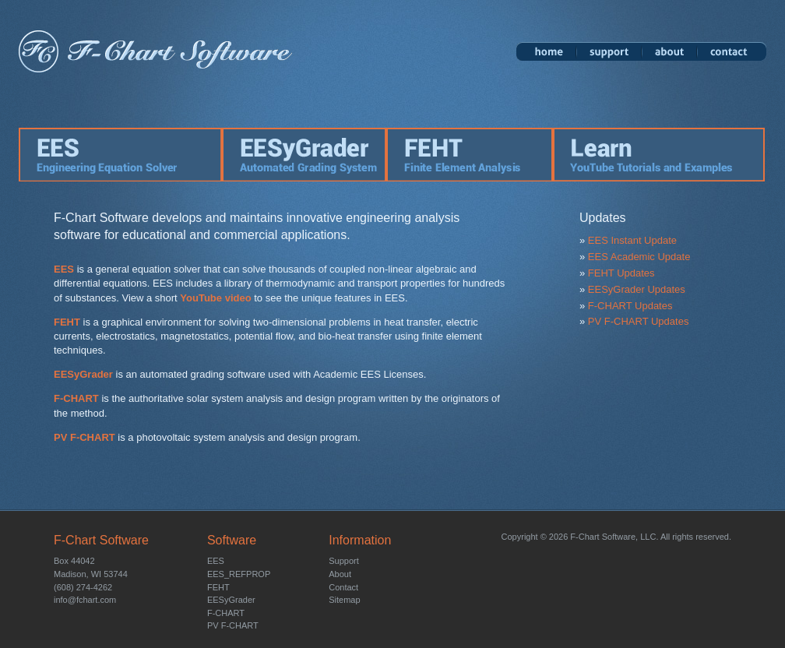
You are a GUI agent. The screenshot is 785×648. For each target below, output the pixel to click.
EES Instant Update (632, 240)
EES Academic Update (639, 256)
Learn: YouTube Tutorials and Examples (659, 154)
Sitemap (344, 599)
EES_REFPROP (238, 574)
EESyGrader (83, 374)
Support (609, 51)
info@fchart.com (85, 599)
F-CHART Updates (630, 306)
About (669, 51)
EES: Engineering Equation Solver (120, 154)
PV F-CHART (84, 437)
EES (64, 269)
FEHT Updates (621, 273)
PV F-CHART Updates (638, 321)
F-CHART (76, 398)
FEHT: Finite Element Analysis (469, 154)
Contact (731, 51)
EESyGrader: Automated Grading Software (304, 154)
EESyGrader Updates (636, 289)
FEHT (67, 322)
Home (546, 51)
